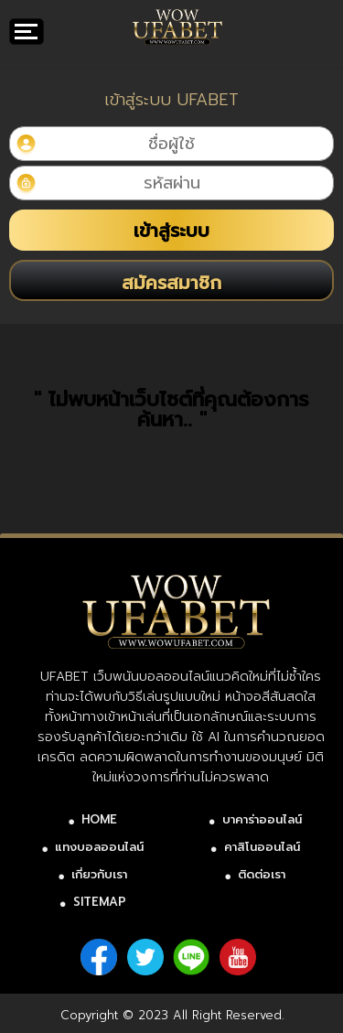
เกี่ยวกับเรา (99, 874)
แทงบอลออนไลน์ (99, 846)
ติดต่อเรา (261, 874)
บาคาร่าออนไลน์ (262, 819)
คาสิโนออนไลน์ (262, 846)
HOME (99, 819)
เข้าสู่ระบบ (171, 230)
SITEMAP (99, 901)
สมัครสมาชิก (171, 282)
